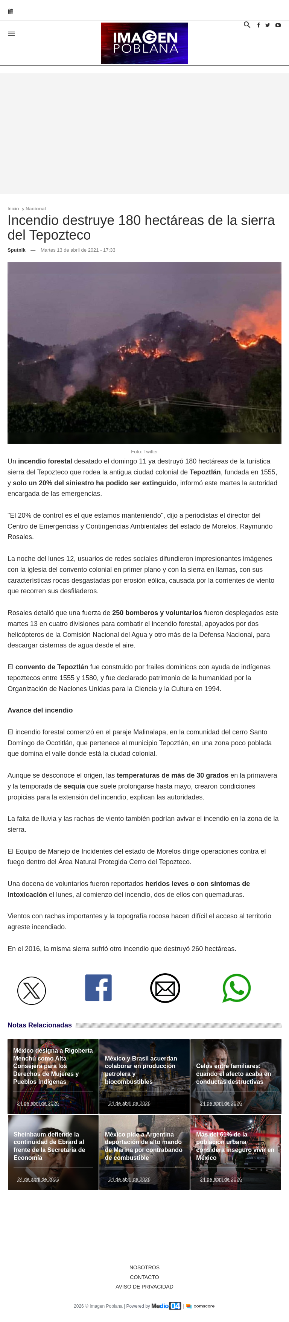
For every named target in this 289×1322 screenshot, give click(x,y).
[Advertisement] (144, 133)
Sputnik (17, 250)
